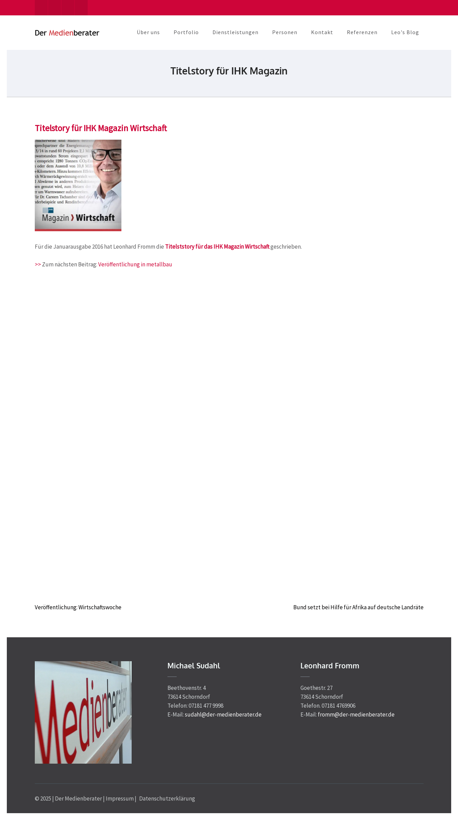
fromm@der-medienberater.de (356, 714)
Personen (284, 32)
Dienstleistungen (235, 32)
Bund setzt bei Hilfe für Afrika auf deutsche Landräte (358, 607)
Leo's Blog (405, 32)
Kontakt (322, 32)
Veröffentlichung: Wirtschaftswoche (78, 607)
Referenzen (362, 32)
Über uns (148, 32)
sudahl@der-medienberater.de (223, 714)
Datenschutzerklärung (167, 798)
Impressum (120, 798)
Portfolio (186, 32)
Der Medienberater (78, 798)
